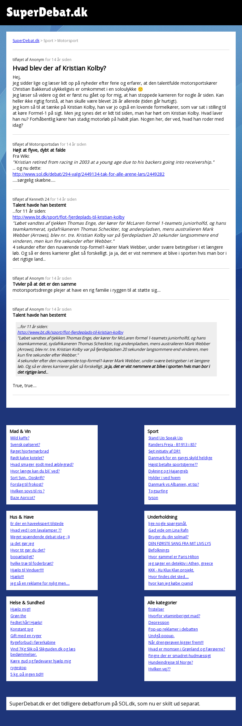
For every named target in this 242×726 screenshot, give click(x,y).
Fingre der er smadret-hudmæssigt (179, 655)
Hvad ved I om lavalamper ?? (35, 530)
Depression (158, 622)
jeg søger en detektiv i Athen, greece (180, 563)
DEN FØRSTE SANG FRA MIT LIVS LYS (179, 543)
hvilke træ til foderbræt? (31, 563)
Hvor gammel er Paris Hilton (173, 556)
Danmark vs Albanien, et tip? (173, 484)
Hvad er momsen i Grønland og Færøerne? (186, 649)
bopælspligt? (22, 556)
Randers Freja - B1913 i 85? (172, 444)
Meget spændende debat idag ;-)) (40, 537)
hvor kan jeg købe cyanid (170, 583)
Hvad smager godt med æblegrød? (41, 464)
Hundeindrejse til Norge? (170, 662)
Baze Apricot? (22, 497)
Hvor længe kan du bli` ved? (35, 471)
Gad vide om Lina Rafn (168, 530)
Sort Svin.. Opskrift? (27, 477)
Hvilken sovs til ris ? (27, 491)
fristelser (156, 609)
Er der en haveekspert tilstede (37, 523)
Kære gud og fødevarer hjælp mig (40, 661)
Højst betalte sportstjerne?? (173, 464)
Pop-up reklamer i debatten (173, 629)
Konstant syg (21, 629)
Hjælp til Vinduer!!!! (27, 570)
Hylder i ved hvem (164, 477)
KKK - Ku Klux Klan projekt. (171, 570)
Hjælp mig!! (20, 609)
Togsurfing (158, 491)
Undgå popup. (161, 635)
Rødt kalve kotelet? (27, 458)
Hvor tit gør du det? (27, 550)
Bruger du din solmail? (168, 537)
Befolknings (158, 550)
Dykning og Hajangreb (168, 471)
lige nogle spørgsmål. (167, 523)
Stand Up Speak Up (165, 438)
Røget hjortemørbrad (29, 451)
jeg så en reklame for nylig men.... (40, 583)
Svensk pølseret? (25, 444)
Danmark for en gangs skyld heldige (180, 458)
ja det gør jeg (22, 543)
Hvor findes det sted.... (168, 576)
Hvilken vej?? (159, 669)
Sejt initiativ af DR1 (164, 451)
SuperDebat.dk (26, 40)
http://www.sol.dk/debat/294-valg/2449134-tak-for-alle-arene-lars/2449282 (88, 174)
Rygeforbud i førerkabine (32, 642)
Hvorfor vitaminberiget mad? (174, 616)
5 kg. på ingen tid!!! (26, 674)
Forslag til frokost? (26, 484)
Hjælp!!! (17, 576)
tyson (153, 497)
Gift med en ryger (26, 635)
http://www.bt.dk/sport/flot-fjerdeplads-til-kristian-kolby (68, 217)
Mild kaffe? (19, 438)
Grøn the (18, 616)
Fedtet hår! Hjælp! (26, 622)
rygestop (18, 667)
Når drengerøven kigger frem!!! (176, 642)
